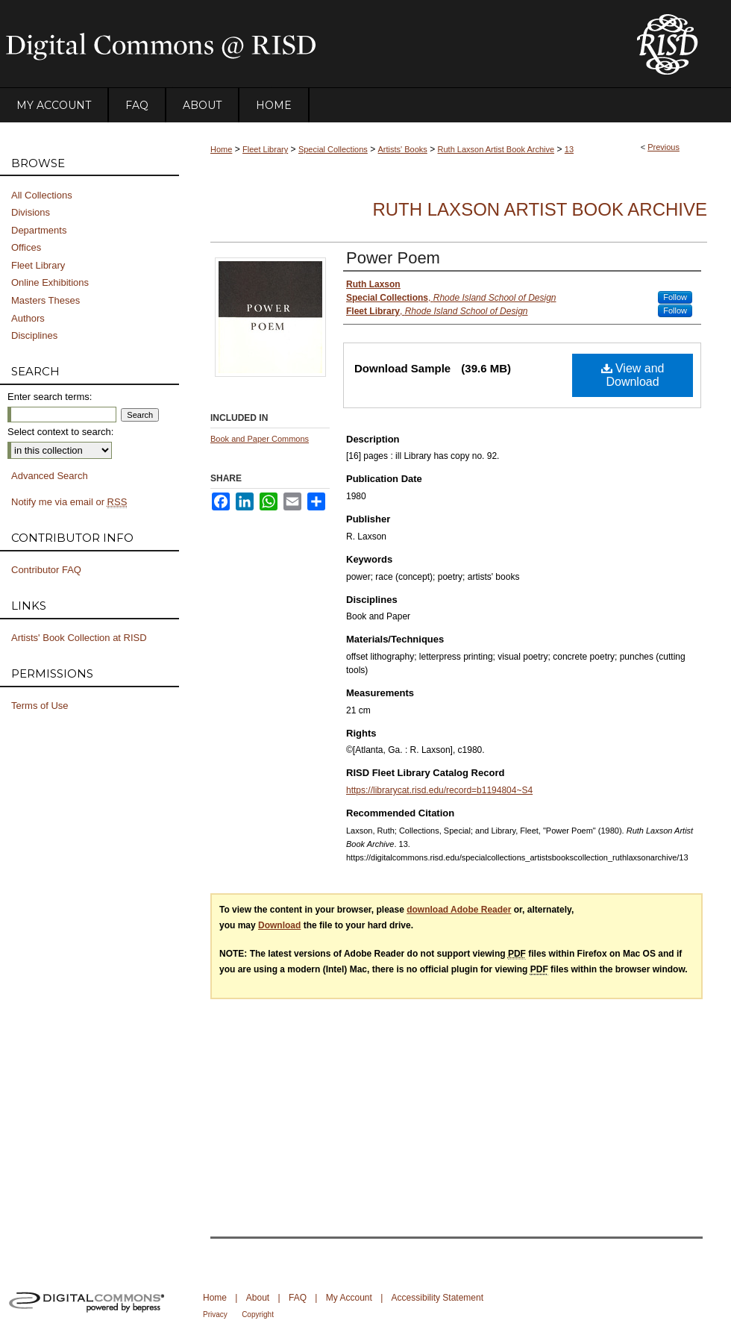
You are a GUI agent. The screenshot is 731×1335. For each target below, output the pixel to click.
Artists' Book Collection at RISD (79, 637)
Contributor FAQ (46, 569)
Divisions (30, 212)
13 (569, 149)
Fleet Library (265, 149)
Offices (26, 247)
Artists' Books (402, 149)
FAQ (298, 1297)
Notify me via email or (69, 502)
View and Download (633, 375)
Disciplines (34, 335)
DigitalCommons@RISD (306, 44)
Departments (38, 230)
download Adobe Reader (459, 909)
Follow (675, 297)
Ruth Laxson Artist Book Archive (496, 149)
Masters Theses (45, 300)
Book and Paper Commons (259, 438)
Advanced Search (49, 475)
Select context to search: (60, 431)
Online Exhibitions (50, 282)
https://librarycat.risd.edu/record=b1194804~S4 (439, 790)
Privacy (215, 1314)
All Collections (41, 195)
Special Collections (333, 149)
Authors (28, 318)
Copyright (258, 1314)
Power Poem (393, 257)
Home (221, 149)
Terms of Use (40, 705)
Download (279, 925)
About (257, 1297)
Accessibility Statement (437, 1297)
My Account (349, 1297)
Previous (663, 147)
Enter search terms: (49, 396)
